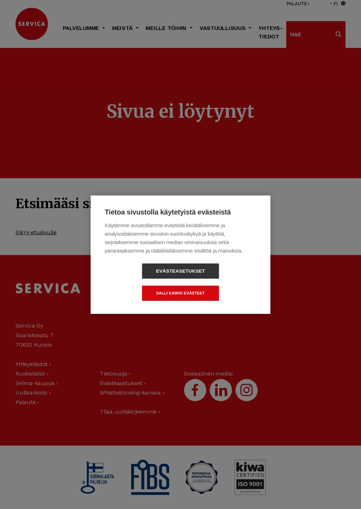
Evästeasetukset (140, 282)
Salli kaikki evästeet (221, 282)
